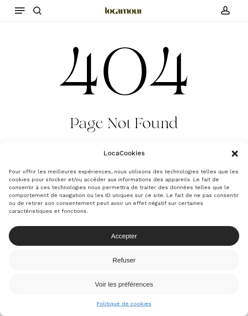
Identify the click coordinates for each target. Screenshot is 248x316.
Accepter (124, 236)
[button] (234, 153)
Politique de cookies (124, 304)
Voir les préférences (124, 284)
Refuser (124, 260)
